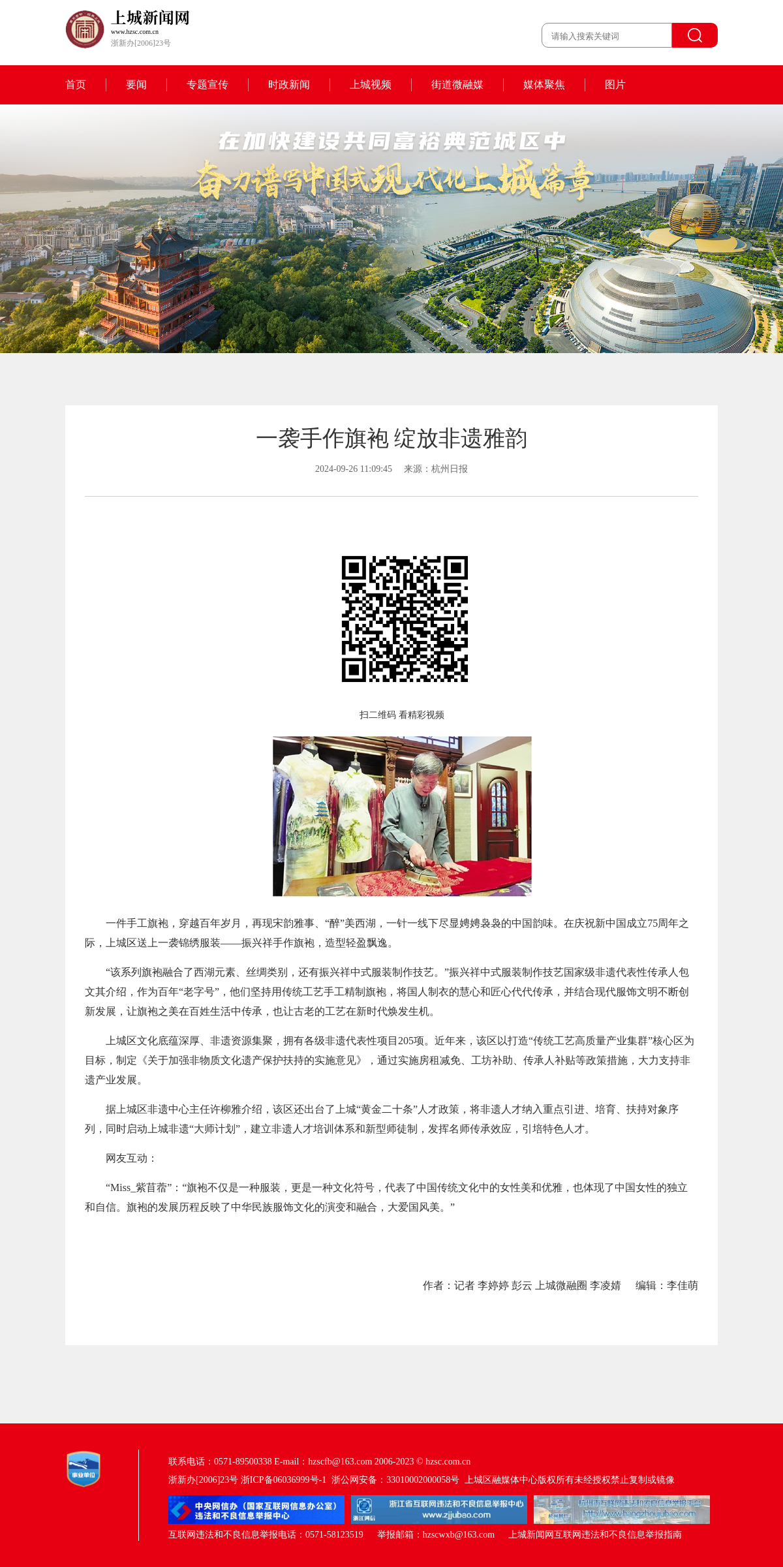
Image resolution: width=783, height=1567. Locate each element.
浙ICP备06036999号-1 (283, 1480)
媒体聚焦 (544, 84)
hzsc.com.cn (447, 1461)
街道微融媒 (457, 84)
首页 (75, 84)
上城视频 (371, 84)
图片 (615, 84)
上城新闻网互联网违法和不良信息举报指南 (595, 1535)
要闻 (136, 84)
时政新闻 (289, 84)
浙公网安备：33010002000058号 (395, 1480)
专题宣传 (207, 84)
